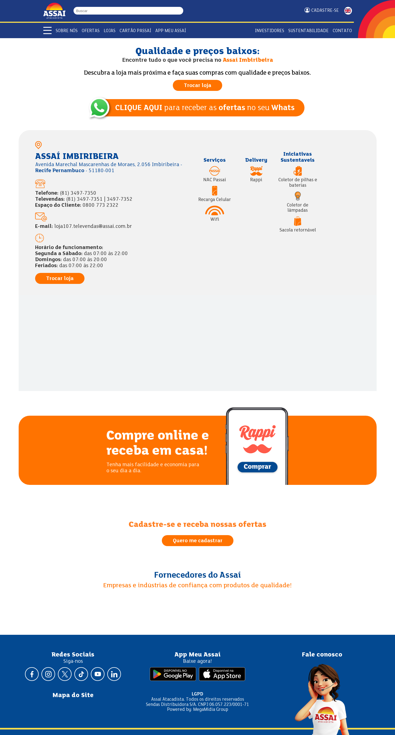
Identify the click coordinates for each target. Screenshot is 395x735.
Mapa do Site (73, 695)
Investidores (269, 31)
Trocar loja (197, 85)
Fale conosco (322, 655)
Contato (342, 31)
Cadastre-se (325, 10)
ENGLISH (348, 11)
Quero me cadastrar (197, 541)
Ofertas (91, 31)
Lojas (109, 31)
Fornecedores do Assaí (197, 575)
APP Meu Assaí (170, 31)
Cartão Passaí (135, 31)
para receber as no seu (205, 108)
